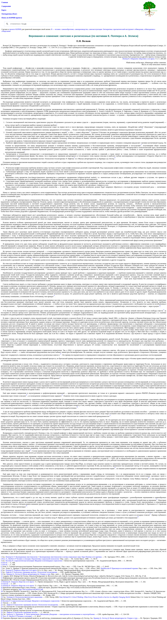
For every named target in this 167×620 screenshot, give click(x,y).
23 (2, 607)
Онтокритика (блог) (9, 14)
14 (2, 584)
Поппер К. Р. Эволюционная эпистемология (21, 557)
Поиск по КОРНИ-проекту (11, 18)
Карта (3, 10)
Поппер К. (126, 59)
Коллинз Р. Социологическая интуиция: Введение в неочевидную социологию (34, 561)
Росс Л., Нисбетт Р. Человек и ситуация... (18, 616)
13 (2, 582)
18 (2, 591)
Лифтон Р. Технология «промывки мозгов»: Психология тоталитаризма (31, 572)
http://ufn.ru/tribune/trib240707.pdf (31, 589)
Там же (4, 563)
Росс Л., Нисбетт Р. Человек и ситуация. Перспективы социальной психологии (30, 559)
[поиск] (38, 24)
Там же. (6, 584)
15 (2, 586)
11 (1, 576)
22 (2, 605)
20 (2, 601)
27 (2, 616)
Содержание (6, 6)
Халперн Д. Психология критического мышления (24, 597)
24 (2, 610)
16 (2, 587)
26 (2, 614)
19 (2, 597)
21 (2, 603)
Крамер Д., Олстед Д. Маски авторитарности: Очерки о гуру (28, 574)
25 (2, 612)
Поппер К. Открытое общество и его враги (21, 570)
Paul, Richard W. (94, 597)
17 (2, 589)
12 (2, 578)
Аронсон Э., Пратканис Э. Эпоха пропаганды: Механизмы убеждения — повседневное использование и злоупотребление (50, 614)
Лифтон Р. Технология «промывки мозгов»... (22, 612)
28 (2, 618)
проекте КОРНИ (15, 29)
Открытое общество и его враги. (142, 59)
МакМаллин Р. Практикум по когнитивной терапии (119, 568)
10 (2, 574)
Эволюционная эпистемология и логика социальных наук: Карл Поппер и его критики (70, 557)
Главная (4, 2)
